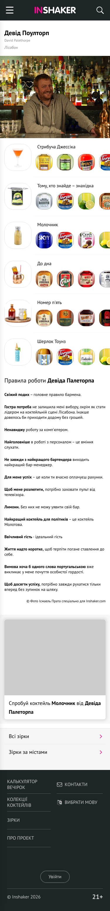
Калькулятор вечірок (22, 784)
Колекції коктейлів (19, 802)
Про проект (20, 838)
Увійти (54, 877)
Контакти (72, 785)
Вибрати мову (77, 802)
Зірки (13, 820)
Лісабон (11, 47)
